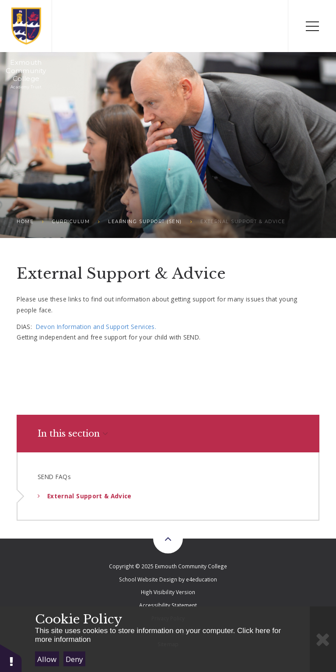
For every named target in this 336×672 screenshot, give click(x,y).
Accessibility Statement (168, 605)
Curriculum (71, 221)
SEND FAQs (54, 476)
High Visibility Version (168, 591)
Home (25, 221)
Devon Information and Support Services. (97, 326)
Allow (46, 659)
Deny (74, 659)
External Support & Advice (243, 221)
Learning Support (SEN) (145, 221)
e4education (201, 579)
